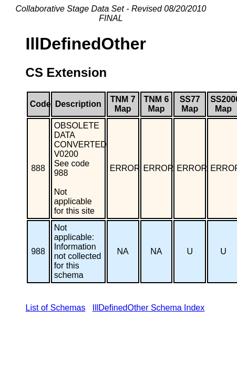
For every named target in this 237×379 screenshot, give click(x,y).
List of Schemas (56, 307)
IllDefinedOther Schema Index (148, 307)
